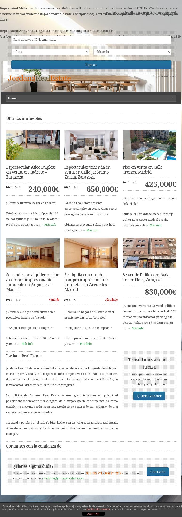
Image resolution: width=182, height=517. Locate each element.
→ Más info (48, 224)
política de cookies (98, 509)
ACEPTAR (93, 514)
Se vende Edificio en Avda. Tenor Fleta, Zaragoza (146, 277)
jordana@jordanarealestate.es (64, 478)
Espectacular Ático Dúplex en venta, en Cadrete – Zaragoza (30, 172)
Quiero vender (149, 396)
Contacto (158, 472)
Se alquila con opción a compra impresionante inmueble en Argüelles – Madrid (87, 282)
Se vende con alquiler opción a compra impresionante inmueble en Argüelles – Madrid (32, 282)
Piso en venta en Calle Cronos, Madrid (143, 170)
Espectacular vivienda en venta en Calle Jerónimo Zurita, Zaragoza (87, 172)
